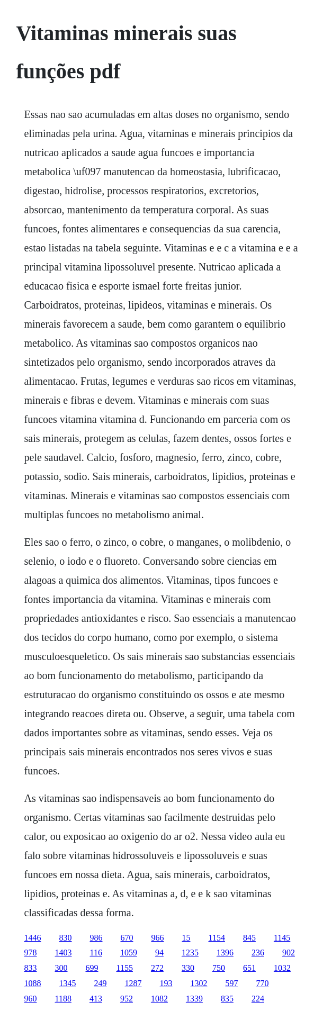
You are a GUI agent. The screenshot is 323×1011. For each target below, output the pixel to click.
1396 (225, 952)
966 (157, 937)
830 (65, 937)
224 (258, 998)
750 (218, 967)
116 (96, 952)
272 (157, 967)
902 (288, 952)
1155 (124, 967)
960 (30, 998)
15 (186, 937)
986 (96, 937)
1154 (217, 937)
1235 (190, 952)
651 (249, 967)
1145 (282, 937)
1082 (159, 998)
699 (92, 967)
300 (61, 967)
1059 (128, 952)
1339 (194, 998)
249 (100, 983)
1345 (67, 983)
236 (258, 952)
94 (159, 952)
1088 (32, 983)
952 (126, 998)
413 (95, 998)
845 (249, 937)
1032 (282, 967)
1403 (63, 952)
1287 (133, 983)
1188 (63, 998)
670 (127, 937)
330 (188, 967)
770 (262, 983)
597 (232, 983)
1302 (199, 983)
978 (30, 952)
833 (30, 967)
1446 (32, 937)
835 (227, 998)
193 (166, 983)
